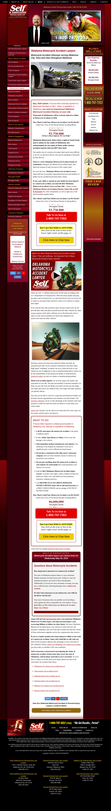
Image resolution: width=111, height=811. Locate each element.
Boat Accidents (13, 121)
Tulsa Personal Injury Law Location (87, 774)
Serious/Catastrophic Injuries (18, 188)
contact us (50, 750)
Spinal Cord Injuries (15, 196)
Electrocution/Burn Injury (16, 205)
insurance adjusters (37, 401)
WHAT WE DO (28, 2)
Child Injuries (12, 148)
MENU (40, 2)
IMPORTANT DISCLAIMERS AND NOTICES (74, 733)
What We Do (63, 727)
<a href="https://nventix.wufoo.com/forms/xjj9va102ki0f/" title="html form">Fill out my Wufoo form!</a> (18, 44)
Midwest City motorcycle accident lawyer (49, 686)
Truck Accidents (13, 70)
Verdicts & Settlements (79, 727)
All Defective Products (15, 173)
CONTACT (104, 2)
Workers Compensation (16, 128)
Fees (57, 730)
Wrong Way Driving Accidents (18, 108)
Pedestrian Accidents (15, 96)
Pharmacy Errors (14, 161)
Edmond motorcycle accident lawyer (47, 676)
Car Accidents (13, 62)
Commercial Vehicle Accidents (18, 85)
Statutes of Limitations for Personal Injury (18, 257)
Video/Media (67, 730)
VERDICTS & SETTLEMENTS (58, 2)
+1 (23, 273)
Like (18, 273)
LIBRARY (93, 2)
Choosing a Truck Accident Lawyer (17, 75)
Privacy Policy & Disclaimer (93, 239)
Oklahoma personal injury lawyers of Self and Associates (57, 738)
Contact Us (89, 730)
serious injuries (36, 313)
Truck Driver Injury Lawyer (17, 81)
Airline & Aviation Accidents (17, 112)
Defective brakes (37, 376)
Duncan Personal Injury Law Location (55, 787)
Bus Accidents (13, 100)
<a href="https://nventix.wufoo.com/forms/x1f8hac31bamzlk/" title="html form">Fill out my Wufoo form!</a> (93, 214)
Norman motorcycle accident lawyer (47, 681)
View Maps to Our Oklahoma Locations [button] (56, 710)
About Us (94, 727)
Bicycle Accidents (14, 92)
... (56, 605)
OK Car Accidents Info (16, 66)
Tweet (13, 273)
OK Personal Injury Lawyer (17, 49)
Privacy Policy (17, 45)
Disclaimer (11, 738)
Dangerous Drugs (14, 165)
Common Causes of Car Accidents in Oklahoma (17, 247)
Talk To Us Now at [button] (56, 217)
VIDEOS (83, 2)
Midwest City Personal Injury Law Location (87, 760)
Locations (78, 730)
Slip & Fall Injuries (14, 209)
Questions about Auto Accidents (59, 549)
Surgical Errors (13, 153)
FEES (74, 2)
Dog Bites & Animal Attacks (17, 201)
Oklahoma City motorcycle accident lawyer (49, 666)
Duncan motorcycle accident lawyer (47, 691)
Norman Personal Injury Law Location (55, 776)
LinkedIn (17, 277)
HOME (5, 2)
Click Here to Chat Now (56, 240)
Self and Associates (50, 619)
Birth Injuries (12, 144)
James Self (35, 410)
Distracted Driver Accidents (17, 104)
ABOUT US (15, 2)
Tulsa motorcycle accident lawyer (46, 671)
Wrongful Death (13, 180)
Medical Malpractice (15, 140)
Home (53, 727)
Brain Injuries (12, 192)
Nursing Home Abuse (15, 157)
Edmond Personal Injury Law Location (55, 760)
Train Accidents (13, 116)
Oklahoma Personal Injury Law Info (17, 54)
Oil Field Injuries (13, 132)
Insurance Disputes (15, 217)
